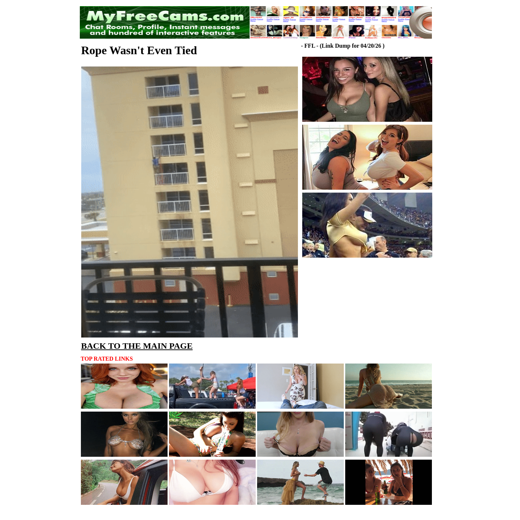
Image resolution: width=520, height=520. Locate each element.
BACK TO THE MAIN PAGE (137, 346)
